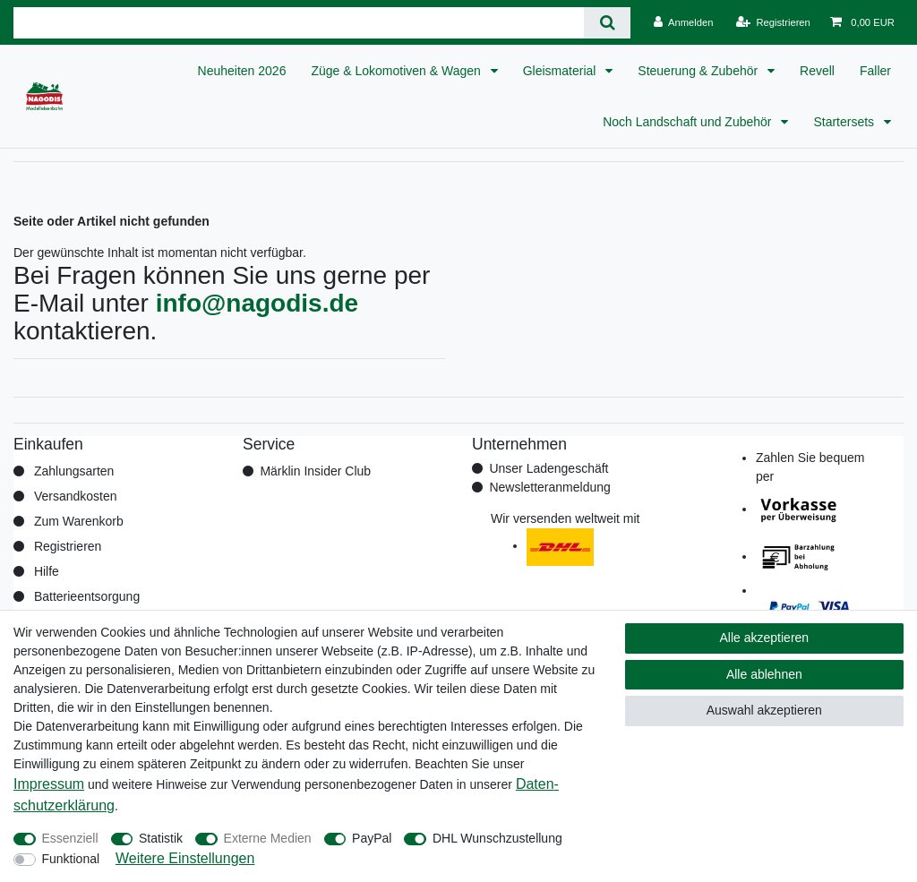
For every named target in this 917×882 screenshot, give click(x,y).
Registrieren (67, 546)
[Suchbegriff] (298, 23)
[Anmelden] (684, 22)
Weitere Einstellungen (185, 858)
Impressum (48, 784)
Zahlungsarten (74, 471)
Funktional (71, 859)
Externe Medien (268, 838)
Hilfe (46, 571)
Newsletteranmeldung (549, 487)
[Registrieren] (773, 22)
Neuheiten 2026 (242, 71)
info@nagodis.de (257, 303)
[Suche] (607, 23)
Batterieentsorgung (87, 596)
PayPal (371, 838)
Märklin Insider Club (315, 471)
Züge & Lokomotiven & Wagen (397, 71)
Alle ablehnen (764, 674)
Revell (817, 71)
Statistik (161, 838)
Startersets (845, 122)
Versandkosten (75, 496)
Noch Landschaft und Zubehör (689, 122)
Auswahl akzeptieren (764, 710)
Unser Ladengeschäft (548, 468)
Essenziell (70, 838)
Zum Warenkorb (79, 521)
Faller (875, 71)
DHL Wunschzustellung (497, 838)
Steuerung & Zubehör (699, 71)
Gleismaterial (561, 71)
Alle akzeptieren (765, 637)
